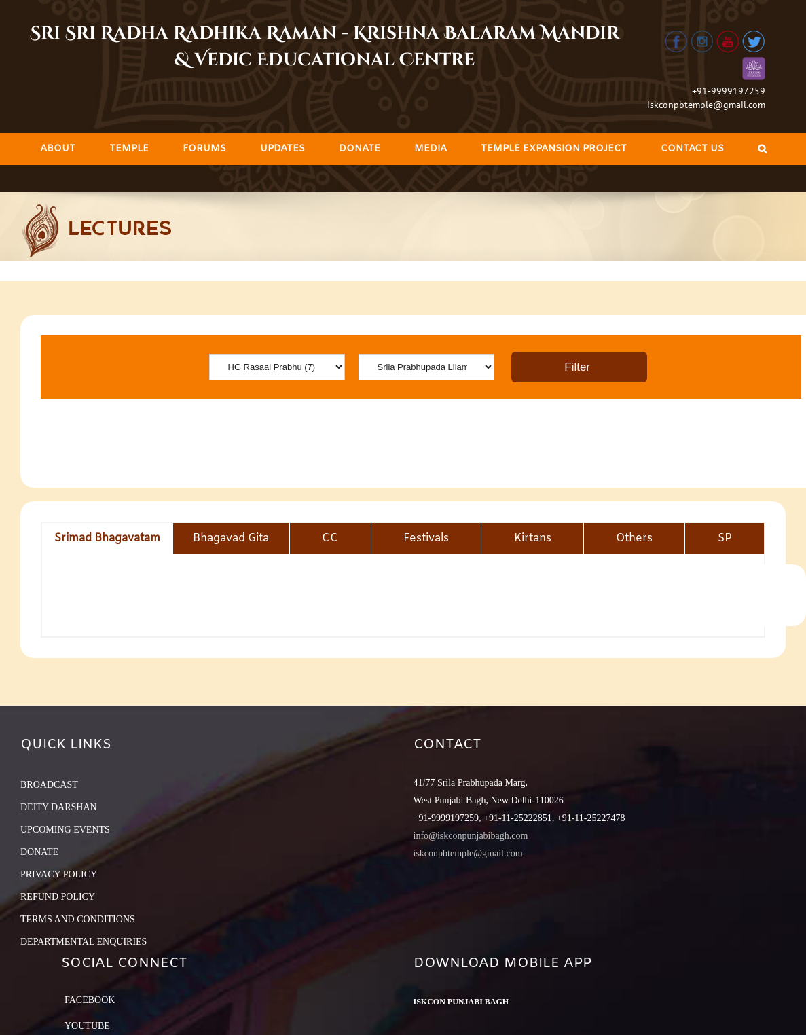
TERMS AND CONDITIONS (77, 919)
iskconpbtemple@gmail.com (706, 104)
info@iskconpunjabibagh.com (471, 836)
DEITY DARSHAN (58, 807)
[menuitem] (57, 149)
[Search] (762, 149)
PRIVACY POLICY (58, 874)
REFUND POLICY (57, 897)
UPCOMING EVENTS (65, 829)
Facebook (90, 1000)
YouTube (87, 1026)
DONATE (39, 852)
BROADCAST (49, 785)
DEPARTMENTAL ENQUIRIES (83, 942)
